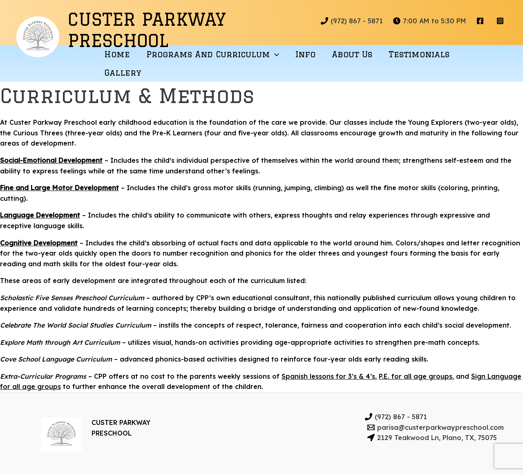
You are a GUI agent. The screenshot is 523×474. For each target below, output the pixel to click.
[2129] (432, 437)
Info (305, 54)
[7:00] (430, 21)
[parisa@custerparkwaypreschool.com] (436, 427)
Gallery (122, 72)
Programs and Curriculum (212, 54)
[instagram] (501, 21)
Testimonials (419, 54)
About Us (352, 54)
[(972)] (352, 21)
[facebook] (481, 21)
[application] (274, 54)
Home (117, 54)
